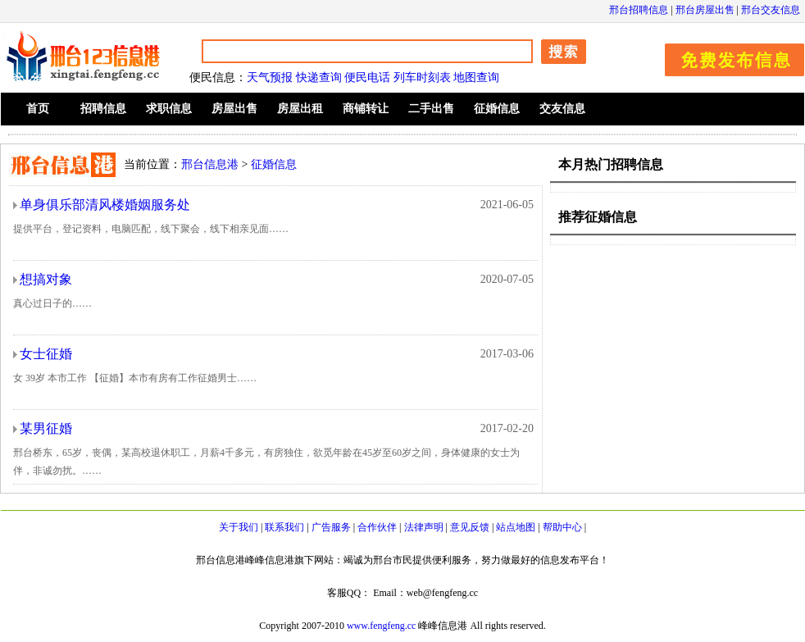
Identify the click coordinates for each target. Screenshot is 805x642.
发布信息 (726, 57)
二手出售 (431, 108)
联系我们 (284, 527)
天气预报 (270, 77)
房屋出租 (300, 108)
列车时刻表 (422, 77)
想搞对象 (46, 279)
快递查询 (319, 77)
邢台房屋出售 (705, 10)
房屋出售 (234, 108)
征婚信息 (497, 108)
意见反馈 (469, 527)
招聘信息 (103, 108)
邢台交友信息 (770, 10)
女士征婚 (46, 354)
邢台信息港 (210, 164)
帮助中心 (562, 527)
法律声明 (423, 527)
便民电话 (367, 77)
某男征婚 (46, 428)
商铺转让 (366, 108)
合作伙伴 (377, 527)
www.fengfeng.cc (381, 625)
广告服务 (331, 527)
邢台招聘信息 (638, 10)
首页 (37, 108)
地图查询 (476, 77)
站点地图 (515, 527)
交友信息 (562, 108)
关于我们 (238, 527)
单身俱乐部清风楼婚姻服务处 (105, 205)
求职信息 (169, 108)
